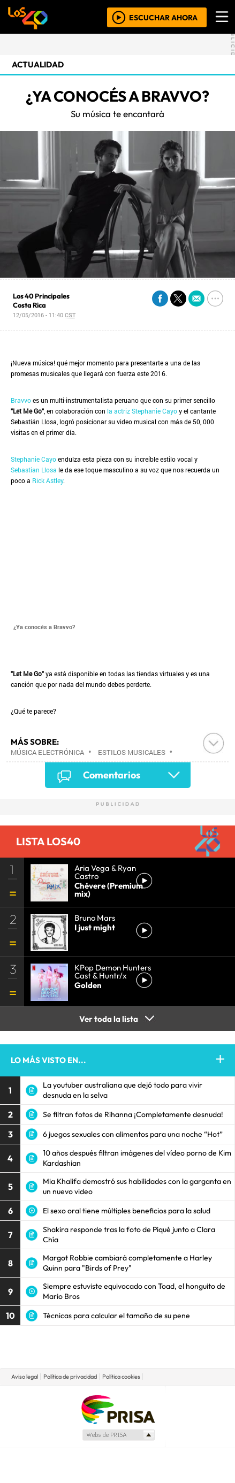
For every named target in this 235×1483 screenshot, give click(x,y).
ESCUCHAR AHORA (163, 17)
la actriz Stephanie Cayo (142, 411)
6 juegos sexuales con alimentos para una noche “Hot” (133, 1134)
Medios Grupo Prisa (118, 1434)
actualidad (38, 64)
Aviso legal (24, 1376)
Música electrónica (47, 752)
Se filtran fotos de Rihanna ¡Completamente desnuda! (133, 1114)
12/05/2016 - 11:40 (44, 315)
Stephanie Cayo (33, 459)
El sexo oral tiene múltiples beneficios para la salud (126, 1211)
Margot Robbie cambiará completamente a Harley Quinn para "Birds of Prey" (127, 1263)
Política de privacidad (70, 1376)
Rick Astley (47, 480)
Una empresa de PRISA (117, 1409)
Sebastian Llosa (34, 469)
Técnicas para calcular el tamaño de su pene (116, 1315)
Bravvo (21, 400)
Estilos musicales (131, 752)
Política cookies (121, 1376)
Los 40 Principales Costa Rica (41, 300)
